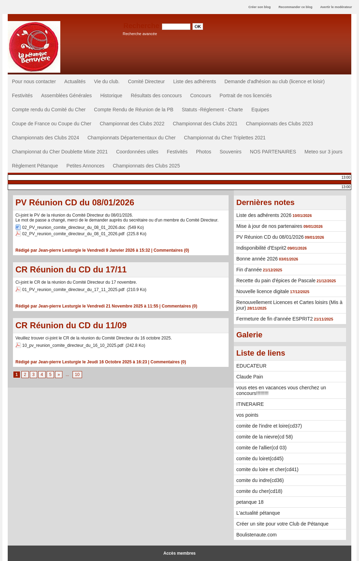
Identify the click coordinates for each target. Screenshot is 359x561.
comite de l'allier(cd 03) (261, 447)
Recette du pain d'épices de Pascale (276, 280)
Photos (203, 151)
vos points (247, 415)
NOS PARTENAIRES (273, 151)
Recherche (142, 25)
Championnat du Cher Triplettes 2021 (225, 137)
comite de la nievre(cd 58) (264, 437)
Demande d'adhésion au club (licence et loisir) (274, 81)
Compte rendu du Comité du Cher (49, 109)
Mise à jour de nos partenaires (269, 226)
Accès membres (179, 553)
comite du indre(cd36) (260, 480)
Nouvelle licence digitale (262, 291)
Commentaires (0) (171, 250)
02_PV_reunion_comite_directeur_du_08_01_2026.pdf (73, 233)
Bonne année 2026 (257, 259)
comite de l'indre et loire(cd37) (269, 426)
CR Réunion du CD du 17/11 (71, 269)
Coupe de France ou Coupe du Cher (51, 123)
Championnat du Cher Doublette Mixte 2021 (60, 151)
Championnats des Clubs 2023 (279, 123)
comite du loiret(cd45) (260, 458)
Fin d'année (249, 269)
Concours (200, 95)
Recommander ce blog (296, 7)
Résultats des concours (156, 95)
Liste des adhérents (194, 81)
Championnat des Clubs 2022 (132, 123)
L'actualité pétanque (258, 513)
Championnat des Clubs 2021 (205, 123)
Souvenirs (231, 151)
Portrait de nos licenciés (245, 95)
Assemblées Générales (66, 95)
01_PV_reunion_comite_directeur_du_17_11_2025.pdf (73, 289)
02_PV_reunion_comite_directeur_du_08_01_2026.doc (73, 227)
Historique (111, 95)
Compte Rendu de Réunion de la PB (133, 109)
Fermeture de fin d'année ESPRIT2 (274, 319)
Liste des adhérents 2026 (263, 215)
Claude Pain (249, 377)
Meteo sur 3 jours (324, 151)
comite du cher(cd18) (259, 491)
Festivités (22, 95)
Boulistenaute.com (256, 534)
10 (77, 374)
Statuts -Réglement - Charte (212, 109)
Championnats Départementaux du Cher (131, 137)
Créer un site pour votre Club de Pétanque (282, 524)
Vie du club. (107, 81)
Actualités (75, 81)
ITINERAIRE (250, 404)
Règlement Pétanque (35, 166)
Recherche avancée (140, 34)
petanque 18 (250, 502)
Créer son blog (259, 7)
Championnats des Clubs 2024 (45, 137)
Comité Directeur (146, 81)
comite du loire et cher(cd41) (267, 469)
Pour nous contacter (34, 81)
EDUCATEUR (251, 366)
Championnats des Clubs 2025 (146, 166)
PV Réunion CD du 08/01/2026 (74, 202)
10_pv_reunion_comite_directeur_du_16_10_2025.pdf (72, 345)
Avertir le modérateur (336, 7)
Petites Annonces (85, 166)
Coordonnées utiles (137, 151)
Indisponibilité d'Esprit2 (261, 248)
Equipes (260, 109)
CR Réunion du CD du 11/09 (71, 325)
